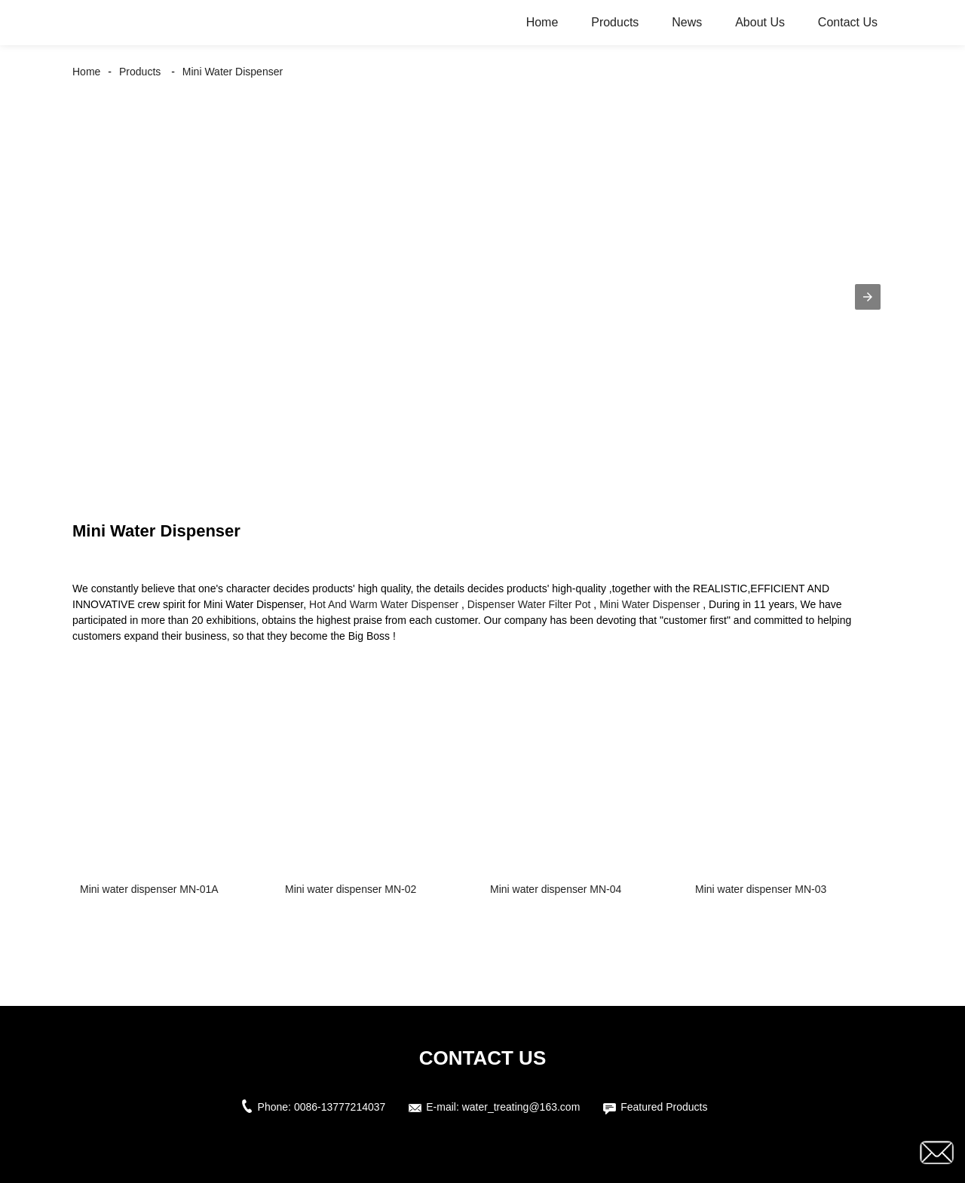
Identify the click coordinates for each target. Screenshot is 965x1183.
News (687, 22)
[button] (868, 297)
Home (542, 22)
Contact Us (848, 22)
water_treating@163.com (521, 1107)
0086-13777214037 (339, 1107)
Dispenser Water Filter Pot (529, 604)
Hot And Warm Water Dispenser (383, 604)
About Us (760, 22)
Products (615, 22)
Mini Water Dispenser (232, 72)
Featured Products (663, 1107)
